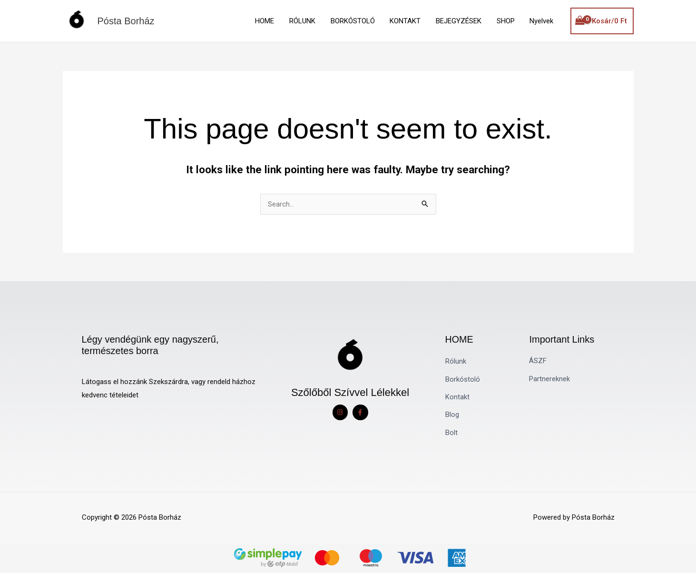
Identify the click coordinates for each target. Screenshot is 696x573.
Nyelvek (542, 21)
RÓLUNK (307, 21)
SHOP (507, 21)
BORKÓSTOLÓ (356, 21)
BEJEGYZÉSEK (460, 21)
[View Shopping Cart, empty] (602, 21)
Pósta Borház (126, 21)
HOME (269, 21)
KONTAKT (407, 21)
